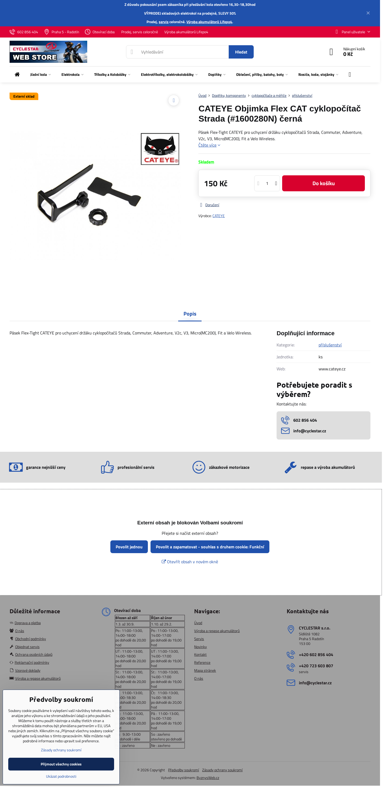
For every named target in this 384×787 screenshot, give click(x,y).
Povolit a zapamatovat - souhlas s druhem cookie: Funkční (210, 547)
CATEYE (218, 215)
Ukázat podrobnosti (61, 776)
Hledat (241, 52)
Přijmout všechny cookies (61, 764)
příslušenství (330, 345)
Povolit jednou (129, 547)
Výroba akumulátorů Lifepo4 (209, 21)
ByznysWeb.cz (208, 777)
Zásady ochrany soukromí (222, 770)
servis (164, 21)
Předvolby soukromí (183, 770)
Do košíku (323, 183)
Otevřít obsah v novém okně (190, 561)
